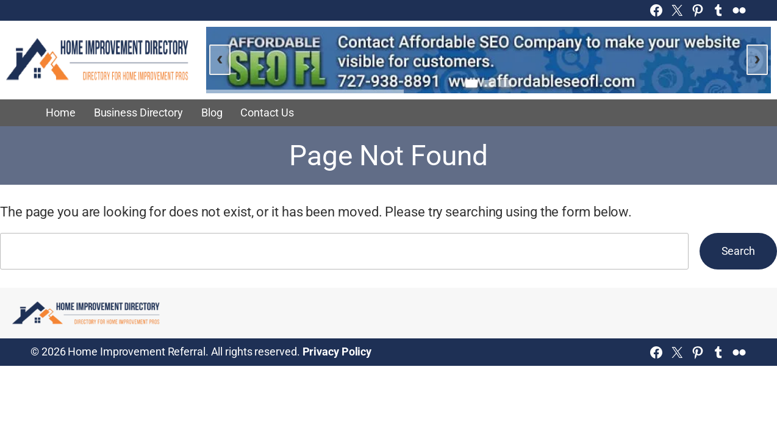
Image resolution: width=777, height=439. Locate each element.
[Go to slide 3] (505, 83)
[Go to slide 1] (471, 83)
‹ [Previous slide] (220, 58)
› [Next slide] (757, 58)
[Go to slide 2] (488, 83)
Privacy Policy (337, 352)
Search (738, 251)
